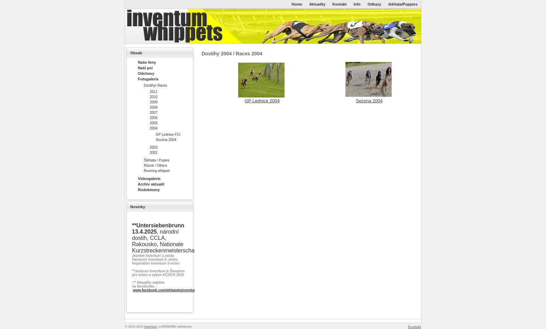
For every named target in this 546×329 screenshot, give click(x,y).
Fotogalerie (148, 79)
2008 (153, 107)
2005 (153, 123)
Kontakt (339, 4)
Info (356, 4)
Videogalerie (149, 179)
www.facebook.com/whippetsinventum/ (165, 290)
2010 (153, 97)
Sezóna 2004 (166, 140)
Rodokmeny (149, 190)
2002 (153, 153)
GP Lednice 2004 (262, 100)
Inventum (150, 326)
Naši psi (145, 68)
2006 (153, 118)
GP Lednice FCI (168, 134)
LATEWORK (167, 326)
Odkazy (374, 4)
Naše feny (147, 62)
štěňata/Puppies (403, 4)
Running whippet (157, 171)
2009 (153, 102)
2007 (153, 113)
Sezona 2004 (369, 100)
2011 (153, 92)
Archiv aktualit (151, 184)
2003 (153, 147)
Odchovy (146, 73)
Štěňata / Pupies (156, 160)
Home (296, 4)
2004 (153, 128)
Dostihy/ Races (155, 85)
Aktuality (317, 4)
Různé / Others (155, 165)
